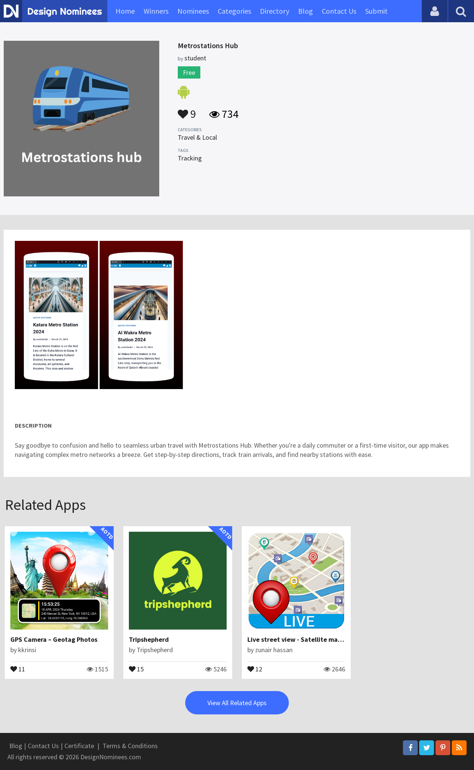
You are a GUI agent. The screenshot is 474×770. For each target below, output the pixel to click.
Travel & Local (197, 137)
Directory (274, 11)
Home (125, 11)
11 (17, 668)
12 (254, 668)
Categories (234, 11)
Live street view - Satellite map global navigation (321, 639)
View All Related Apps (237, 702)
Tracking (190, 158)
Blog (305, 11)
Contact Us (339, 11)
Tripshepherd (149, 639)
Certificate (79, 745)
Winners (156, 11)
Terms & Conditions (130, 745)
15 (136, 668)
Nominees (193, 11)
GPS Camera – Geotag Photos (53, 639)
